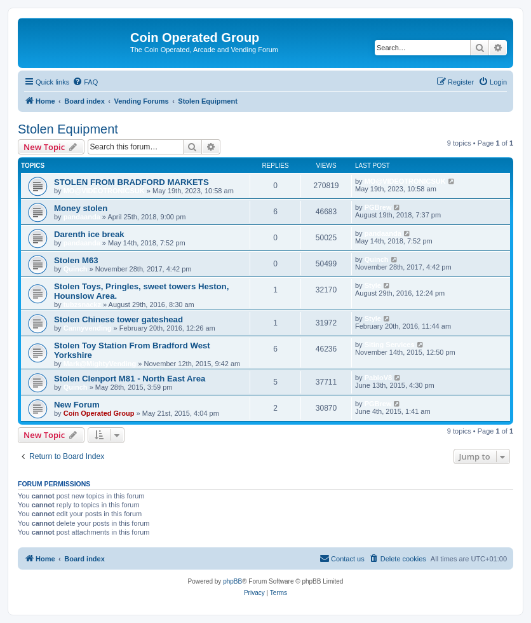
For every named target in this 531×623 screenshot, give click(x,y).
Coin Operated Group (99, 413)
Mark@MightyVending (100, 363)
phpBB (232, 581)
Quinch (76, 269)
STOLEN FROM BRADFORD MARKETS (131, 182)
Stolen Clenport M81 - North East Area (129, 378)
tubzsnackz (82, 304)
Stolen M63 (76, 260)
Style (373, 285)
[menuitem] (85, 82)
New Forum (77, 404)
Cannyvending (88, 328)
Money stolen (80, 208)
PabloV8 (378, 377)
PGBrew (378, 207)
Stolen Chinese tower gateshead (118, 319)
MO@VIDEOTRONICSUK (104, 191)
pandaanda (82, 217)
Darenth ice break (89, 234)
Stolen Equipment (68, 129)
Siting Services (390, 344)
